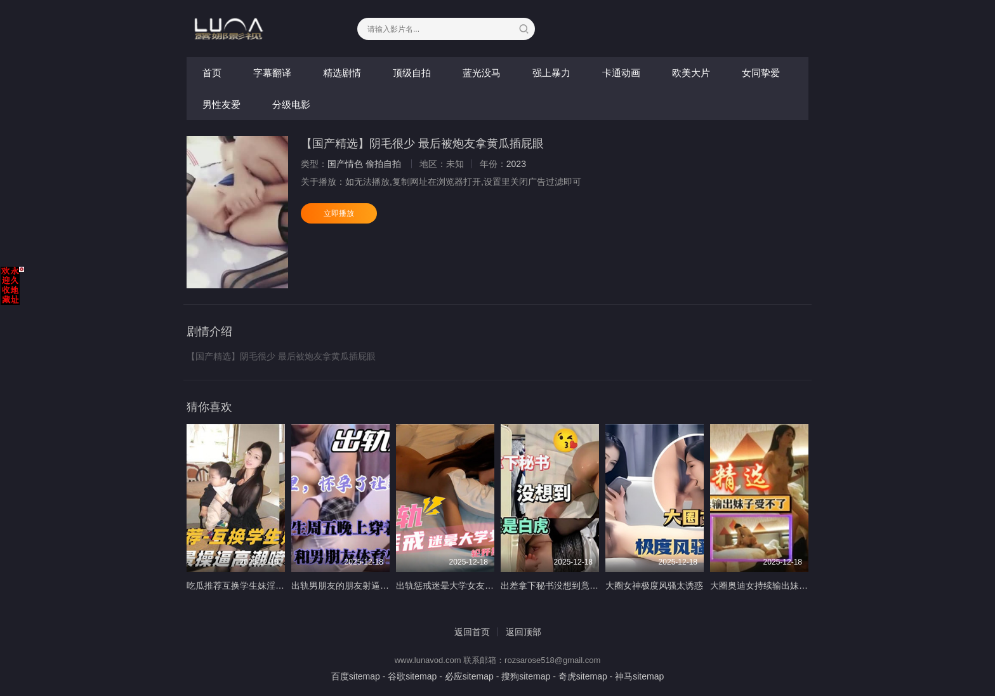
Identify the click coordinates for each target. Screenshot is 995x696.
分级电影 (291, 104)
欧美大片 (691, 72)
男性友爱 (221, 104)
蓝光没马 (482, 72)
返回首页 (472, 632)
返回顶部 (523, 632)
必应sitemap (469, 676)
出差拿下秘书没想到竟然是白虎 (563, 585)
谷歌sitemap (412, 676)
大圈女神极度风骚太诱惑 (654, 585)
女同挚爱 (761, 72)
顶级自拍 (412, 72)
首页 (211, 72)
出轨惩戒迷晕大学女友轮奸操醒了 (462, 585)
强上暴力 (551, 72)
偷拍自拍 (383, 164)
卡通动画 (621, 72)
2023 (516, 164)
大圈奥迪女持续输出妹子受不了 (772, 585)
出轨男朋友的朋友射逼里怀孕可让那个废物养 (380, 585)
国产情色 (345, 164)
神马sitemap (639, 676)
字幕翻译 (272, 72)
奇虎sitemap (582, 676)
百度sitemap (355, 676)
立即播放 (339, 213)
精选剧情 (342, 72)
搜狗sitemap (525, 676)
